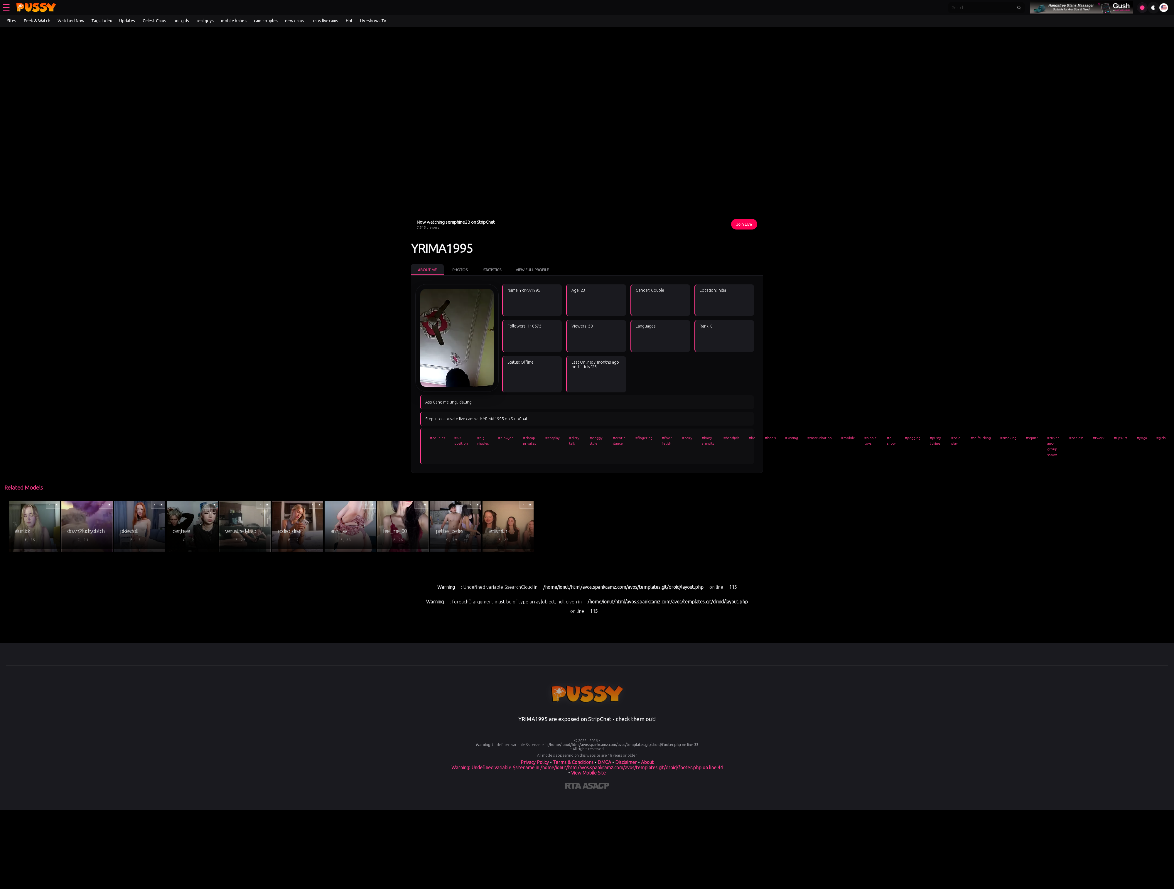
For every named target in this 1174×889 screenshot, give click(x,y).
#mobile (848, 438)
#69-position (461, 440)
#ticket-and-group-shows (1053, 446)
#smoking (1008, 438)
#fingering (643, 438)
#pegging (912, 438)
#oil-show (891, 440)
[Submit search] (1019, 8)
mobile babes (234, 20)
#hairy (687, 438)
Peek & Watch (37, 20)
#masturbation (819, 438)
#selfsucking (981, 438)
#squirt (1032, 438)
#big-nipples (483, 440)
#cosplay (552, 438)
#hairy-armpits (708, 440)
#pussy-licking (936, 440)
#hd (752, 438)
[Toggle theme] (1153, 8)
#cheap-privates (529, 440)
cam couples (266, 20)
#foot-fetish (667, 440)
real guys (205, 20)
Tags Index (102, 20)
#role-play (956, 440)
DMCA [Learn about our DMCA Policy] (604, 762)
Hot (349, 20)
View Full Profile (532, 270)
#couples (437, 438)
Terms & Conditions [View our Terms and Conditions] (573, 762)
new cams (294, 20)
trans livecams (324, 20)
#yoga (1142, 438)
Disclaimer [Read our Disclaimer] (626, 762)
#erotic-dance (619, 440)
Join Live (744, 224)
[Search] (982, 7)
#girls (1160, 438)
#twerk (1098, 438)
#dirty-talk (574, 440)
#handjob (731, 438)
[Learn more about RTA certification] (574, 787)
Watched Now (71, 20)
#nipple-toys (871, 440)
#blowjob (506, 438)
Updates (127, 20)
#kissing (791, 438)
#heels (770, 438)
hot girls (181, 20)
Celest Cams (154, 20)
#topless (1076, 438)
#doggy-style (596, 440)
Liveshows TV (373, 20)
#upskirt (1120, 438)
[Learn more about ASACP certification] (596, 787)
